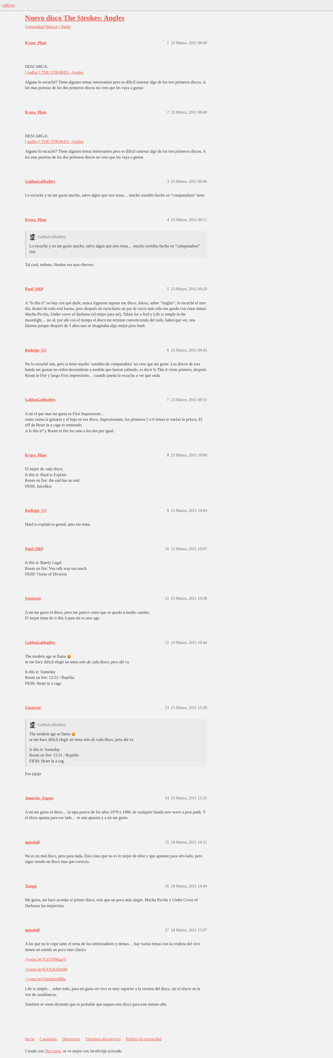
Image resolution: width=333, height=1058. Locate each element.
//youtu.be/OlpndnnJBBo (45, 979)
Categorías (48, 1039)
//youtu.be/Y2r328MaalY (45, 959)
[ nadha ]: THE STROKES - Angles (54, 72)
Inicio (29, 1039)
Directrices (71, 1039)
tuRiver (9, 5)
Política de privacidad (143, 1039)
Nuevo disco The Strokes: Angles (74, 18)
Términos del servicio (103, 1039)
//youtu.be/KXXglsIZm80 (46, 969)
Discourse (53, 1051)
